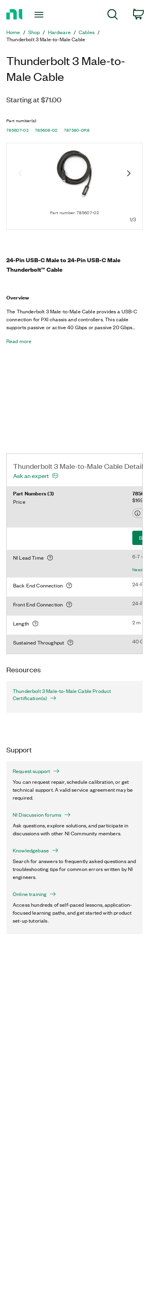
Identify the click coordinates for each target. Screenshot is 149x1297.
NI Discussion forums (42, 814)
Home (13, 32)
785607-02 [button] (17, 130)
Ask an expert (31, 476)
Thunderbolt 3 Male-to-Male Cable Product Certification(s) (62, 694)
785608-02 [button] (46, 130)
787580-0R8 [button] (76, 130)
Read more (18, 341)
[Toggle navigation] (40, 14)
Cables (87, 32)
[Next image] (129, 174)
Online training (34, 894)
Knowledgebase (35, 850)
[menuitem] (112, 15)
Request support (36, 771)
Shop (34, 32)
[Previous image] (20, 174)
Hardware (59, 32)
